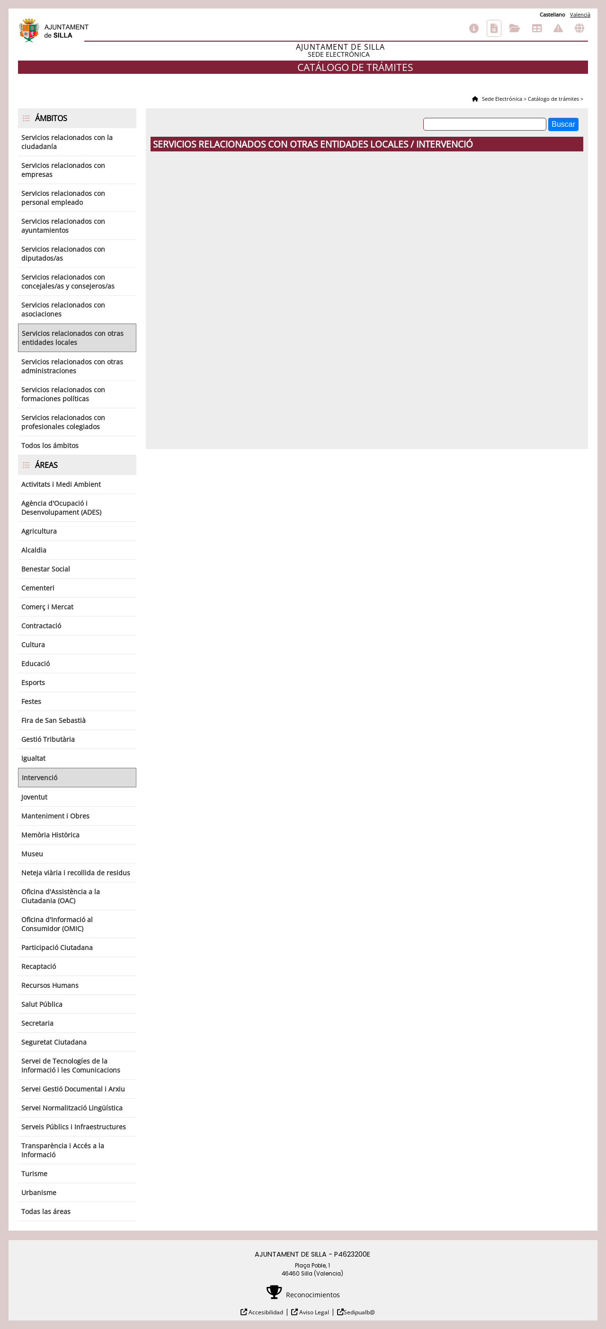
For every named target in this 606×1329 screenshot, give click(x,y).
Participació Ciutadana (57, 947)
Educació (35, 663)
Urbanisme (38, 1192)
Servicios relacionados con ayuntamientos (63, 226)
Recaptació (38, 966)
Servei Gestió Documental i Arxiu (73, 1088)
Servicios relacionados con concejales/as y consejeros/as (68, 281)
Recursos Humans (50, 985)
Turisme (34, 1173)
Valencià (580, 14)
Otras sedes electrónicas (579, 28)
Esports (33, 682)
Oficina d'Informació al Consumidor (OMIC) (57, 924)
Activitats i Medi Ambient (61, 484)
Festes (31, 701)
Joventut (34, 796)
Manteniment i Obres (55, 815)
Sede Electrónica (501, 98)
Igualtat (33, 758)
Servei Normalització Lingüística (72, 1107)
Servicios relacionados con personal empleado (63, 198)
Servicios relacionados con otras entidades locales (73, 338)
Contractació (41, 625)
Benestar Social (45, 568)
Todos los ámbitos (50, 445)
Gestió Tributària (48, 739)
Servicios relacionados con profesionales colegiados (63, 422)
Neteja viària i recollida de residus (75, 872)
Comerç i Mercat (47, 606)
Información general (473, 28)
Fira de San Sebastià (53, 720)
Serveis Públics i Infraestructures (73, 1126)
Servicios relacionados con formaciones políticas (63, 394)
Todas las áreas (46, 1211)
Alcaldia (33, 550)
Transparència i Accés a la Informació (62, 1150)
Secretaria (37, 1023)
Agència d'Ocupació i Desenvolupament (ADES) (61, 508)
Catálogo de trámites (494, 28)
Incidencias (558, 28)
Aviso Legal (313, 1312)
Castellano (552, 14)
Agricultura (39, 531)
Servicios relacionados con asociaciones (63, 309)
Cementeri (37, 587)
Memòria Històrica (50, 834)
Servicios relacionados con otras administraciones (72, 366)
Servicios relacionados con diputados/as (63, 254)
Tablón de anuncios (536, 28)
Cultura (33, 644)
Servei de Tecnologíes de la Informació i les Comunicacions (70, 1065)
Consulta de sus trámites (515, 28)
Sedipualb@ (359, 1312)
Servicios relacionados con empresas (63, 170)
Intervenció (39, 777)
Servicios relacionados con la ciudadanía (67, 142)
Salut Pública (41, 1004)
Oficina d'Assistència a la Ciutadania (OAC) (60, 896)
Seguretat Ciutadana (54, 1042)
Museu (32, 853)
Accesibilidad (265, 1312)
